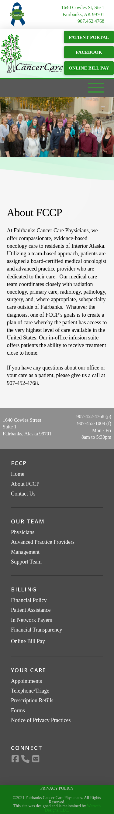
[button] (95, 88)
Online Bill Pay (28, 641)
